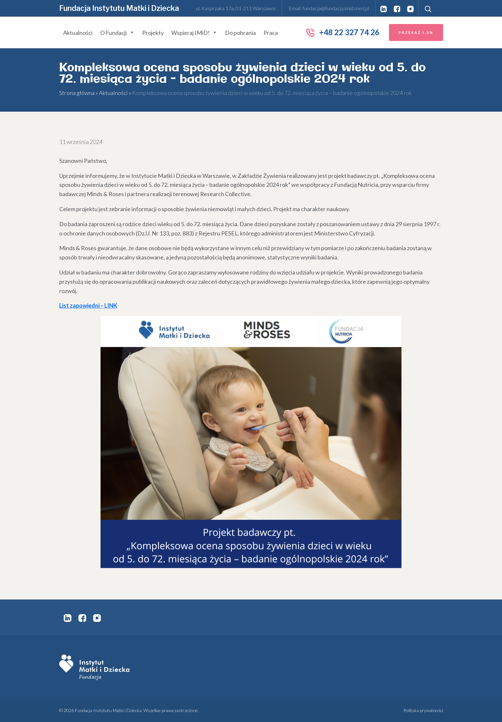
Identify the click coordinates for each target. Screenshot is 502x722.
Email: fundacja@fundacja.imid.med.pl (328, 8)
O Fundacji (117, 32)
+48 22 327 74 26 (342, 32)
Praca (270, 32)
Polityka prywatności (423, 710)
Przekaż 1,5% (416, 32)
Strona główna (76, 92)
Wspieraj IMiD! (194, 32)
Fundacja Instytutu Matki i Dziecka (119, 8)
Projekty (153, 32)
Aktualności (78, 32)
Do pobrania (240, 32)
